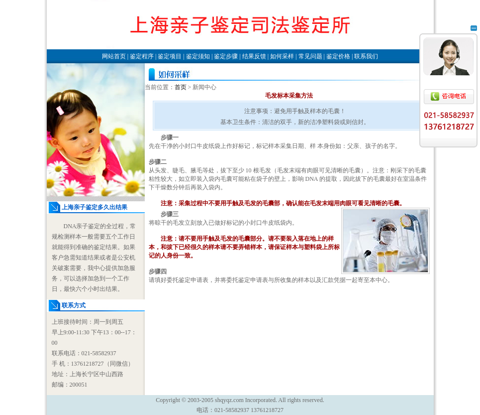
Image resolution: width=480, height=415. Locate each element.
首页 (181, 87)
